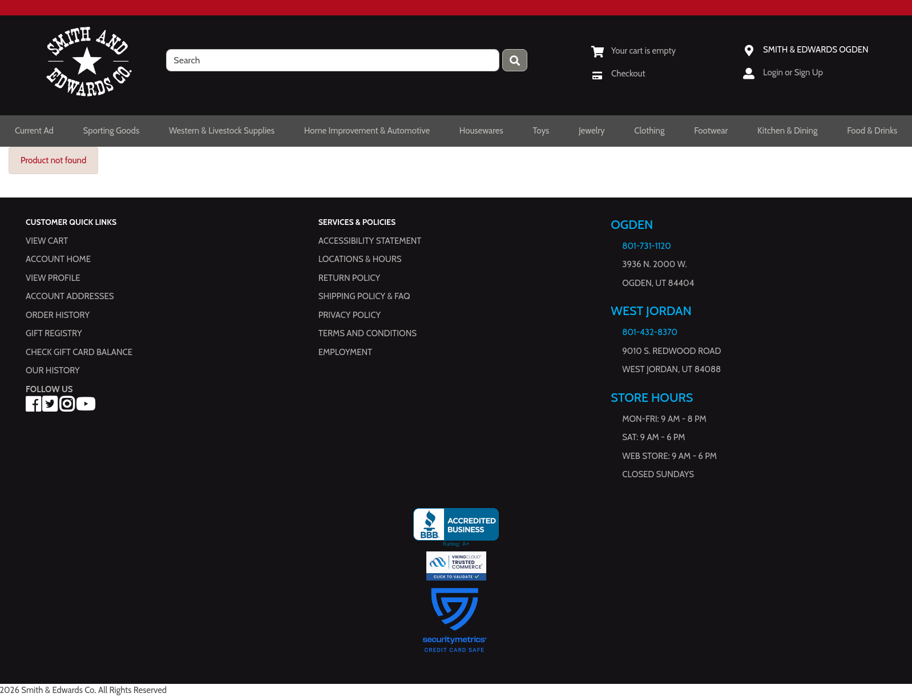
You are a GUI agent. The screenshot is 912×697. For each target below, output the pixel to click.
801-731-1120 (646, 246)
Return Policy (349, 278)
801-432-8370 (649, 333)
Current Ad (34, 131)
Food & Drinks (872, 131)
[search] (332, 60)
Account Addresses (70, 297)
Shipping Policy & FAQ (364, 297)
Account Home (58, 260)
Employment (345, 352)
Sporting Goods (111, 131)
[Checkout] (618, 74)
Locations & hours (360, 260)
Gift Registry (54, 334)
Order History (58, 315)
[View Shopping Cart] (633, 51)
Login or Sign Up (793, 72)
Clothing (649, 131)
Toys (540, 131)
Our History (53, 371)
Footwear (711, 131)
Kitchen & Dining (787, 131)
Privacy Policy (349, 315)
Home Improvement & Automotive (367, 131)
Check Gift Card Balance (79, 352)
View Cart (47, 241)
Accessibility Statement (370, 241)
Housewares (481, 131)
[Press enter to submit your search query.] (514, 60)
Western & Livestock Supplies (222, 131)
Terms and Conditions (367, 334)
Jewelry (592, 131)
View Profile (53, 278)
